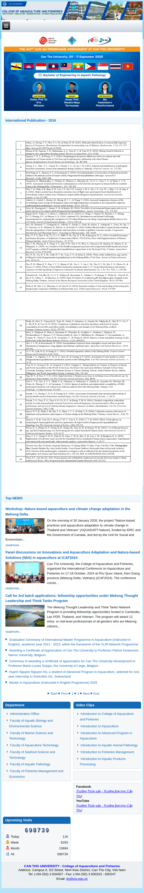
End (96, 693)
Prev (64, 693)
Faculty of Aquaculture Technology (34, 745)
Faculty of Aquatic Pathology (30, 764)
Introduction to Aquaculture (100, 726)
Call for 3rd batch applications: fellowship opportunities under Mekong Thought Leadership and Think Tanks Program (71, 598)
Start (53, 693)
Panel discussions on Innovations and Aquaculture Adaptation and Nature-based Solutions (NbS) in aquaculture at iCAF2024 (72, 554)
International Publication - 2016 (30, 120)
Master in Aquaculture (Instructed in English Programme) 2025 (53, 682)
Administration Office (24, 714)
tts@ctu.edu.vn (77, 879)
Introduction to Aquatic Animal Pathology (109, 745)
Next (86, 693)
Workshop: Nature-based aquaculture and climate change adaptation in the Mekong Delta (67, 511)
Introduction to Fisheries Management (107, 752)
